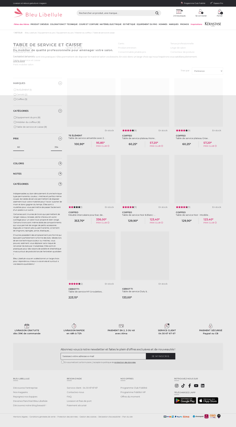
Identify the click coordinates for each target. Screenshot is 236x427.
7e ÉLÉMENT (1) (24, 89)
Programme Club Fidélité (134, 385)
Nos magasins (20, 389)
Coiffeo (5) (21, 99)
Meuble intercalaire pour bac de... (86, 215)
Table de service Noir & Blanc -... (139, 215)
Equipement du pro (147, 24)
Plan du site (127, 414)
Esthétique (129, 24)
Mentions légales (20, 414)
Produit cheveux (40, 24)
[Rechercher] (157, 13)
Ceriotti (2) (21, 94)
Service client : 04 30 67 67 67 (82, 385)
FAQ (69, 394)
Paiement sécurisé (77, 403)
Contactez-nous (75, 389)
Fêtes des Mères (21, 24)
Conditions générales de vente (42, 414)
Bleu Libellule (31, 33)
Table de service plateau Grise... (192, 138)
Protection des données (67, 414)
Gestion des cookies (88, 414)
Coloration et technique (64, 24)
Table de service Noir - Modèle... (193, 215)
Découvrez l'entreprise (25, 385)
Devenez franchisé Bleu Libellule (30, 398)
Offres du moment (130, 394)
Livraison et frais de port (79, 398)
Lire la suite (19, 61)
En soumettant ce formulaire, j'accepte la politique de (100, 362)
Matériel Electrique (110, 24)
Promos (184, 24)
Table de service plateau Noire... (139, 138)
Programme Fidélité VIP (133, 389)
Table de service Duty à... (135, 291)
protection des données (125, 362)
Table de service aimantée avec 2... (86, 138)
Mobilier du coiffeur (83, 33)
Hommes (163, 24)
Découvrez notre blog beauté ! (29, 403)
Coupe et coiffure (89, 24)
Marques (174, 24)
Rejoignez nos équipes (25, 394)
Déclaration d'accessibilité (109, 414)
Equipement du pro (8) (28, 117)
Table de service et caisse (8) (31, 127)
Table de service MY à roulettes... (85, 291)
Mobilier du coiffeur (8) (28, 122)
